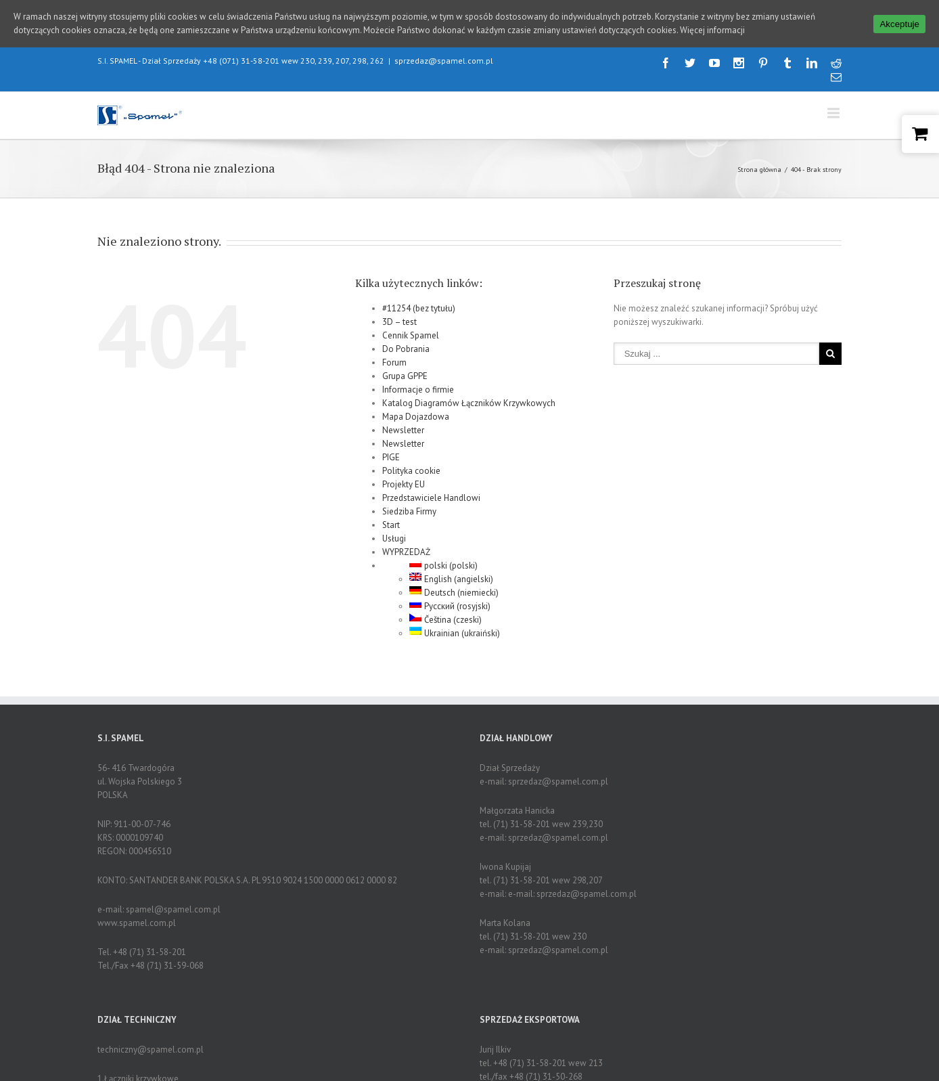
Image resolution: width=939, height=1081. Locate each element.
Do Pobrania (406, 337)
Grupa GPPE (405, 364)
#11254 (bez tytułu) (418, 297)
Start (391, 513)
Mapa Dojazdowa (415, 405)
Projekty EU (403, 473)
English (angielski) (451, 567)
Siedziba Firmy (409, 500)
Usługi (394, 527)
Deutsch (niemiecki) (454, 581)
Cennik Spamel (410, 324)
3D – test (399, 310)
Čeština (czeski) (445, 608)
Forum (394, 351)
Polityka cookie (411, 459)
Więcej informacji (712, 30)
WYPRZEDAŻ (406, 540)
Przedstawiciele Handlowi (431, 486)
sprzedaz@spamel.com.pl (443, 49)
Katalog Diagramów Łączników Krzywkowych (468, 391)
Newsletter (403, 418)
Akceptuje (899, 24)
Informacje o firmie (418, 378)
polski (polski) (443, 554)
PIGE (391, 445)
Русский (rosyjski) (449, 594)
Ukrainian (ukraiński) (454, 621)
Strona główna (759, 158)
